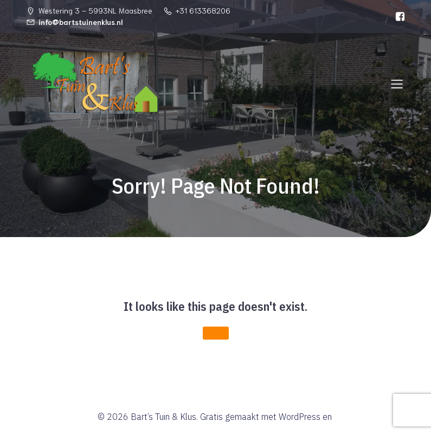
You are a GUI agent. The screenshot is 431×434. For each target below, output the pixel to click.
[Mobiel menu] (397, 83)
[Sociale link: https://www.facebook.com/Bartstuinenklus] (397, 17)
